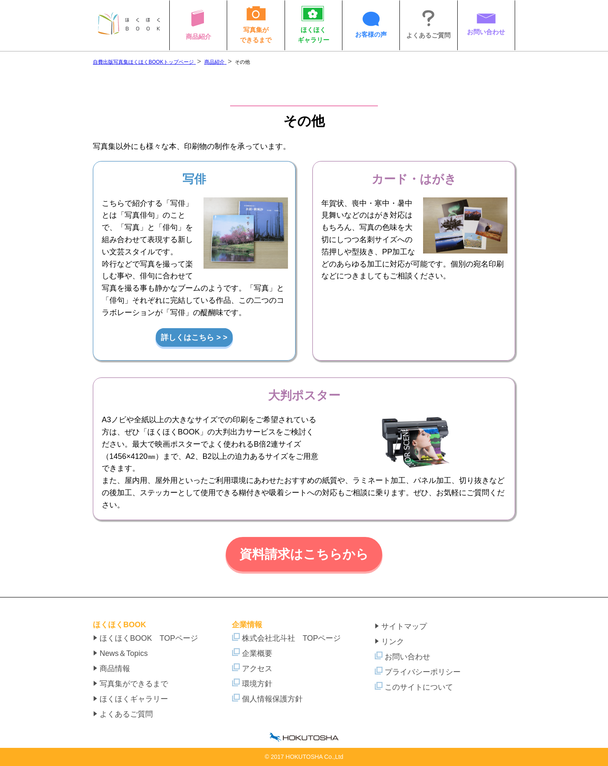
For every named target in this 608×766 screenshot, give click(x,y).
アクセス (252, 668)
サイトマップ (401, 626)
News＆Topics (120, 653)
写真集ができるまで (130, 684)
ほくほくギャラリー (130, 699)
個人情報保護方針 (267, 699)
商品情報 (111, 668)
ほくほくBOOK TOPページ (145, 638)
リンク (389, 641)
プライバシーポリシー (418, 672)
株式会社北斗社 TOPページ (286, 638)
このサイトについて (414, 687)
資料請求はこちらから (304, 554)
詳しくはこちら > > (194, 337)
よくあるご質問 (123, 714)
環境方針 (252, 684)
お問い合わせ (402, 657)
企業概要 (252, 653)
